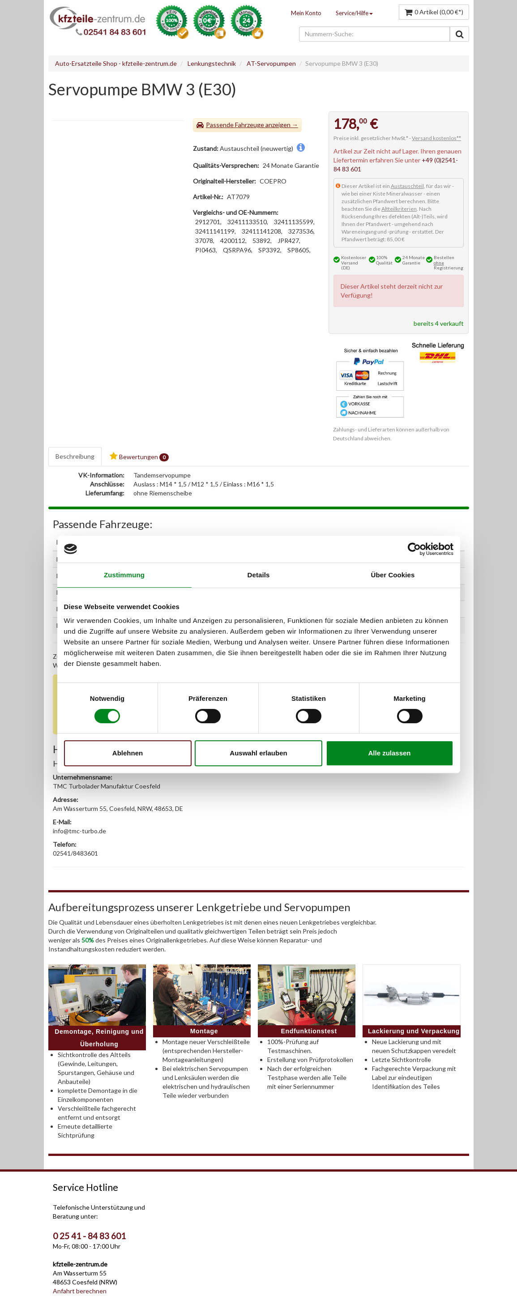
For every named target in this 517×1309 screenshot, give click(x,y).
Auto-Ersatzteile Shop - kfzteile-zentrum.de (116, 63)
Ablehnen (127, 753)
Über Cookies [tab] (393, 575)
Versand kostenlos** (436, 138)
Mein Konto (306, 13)
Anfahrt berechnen (80, 1291)
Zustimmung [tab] (124, 575)
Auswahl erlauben (258, 753)
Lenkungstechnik (212, 63)
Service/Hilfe (354, 13)
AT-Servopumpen (271, 63)
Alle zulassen (389, 753)
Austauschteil (407, 186)
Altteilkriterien (399, 208)
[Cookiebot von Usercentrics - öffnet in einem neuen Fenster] (414, 549)
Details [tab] (259, 575)
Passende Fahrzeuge (235, 124)
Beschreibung (75, 456)
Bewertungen (139, 456)
